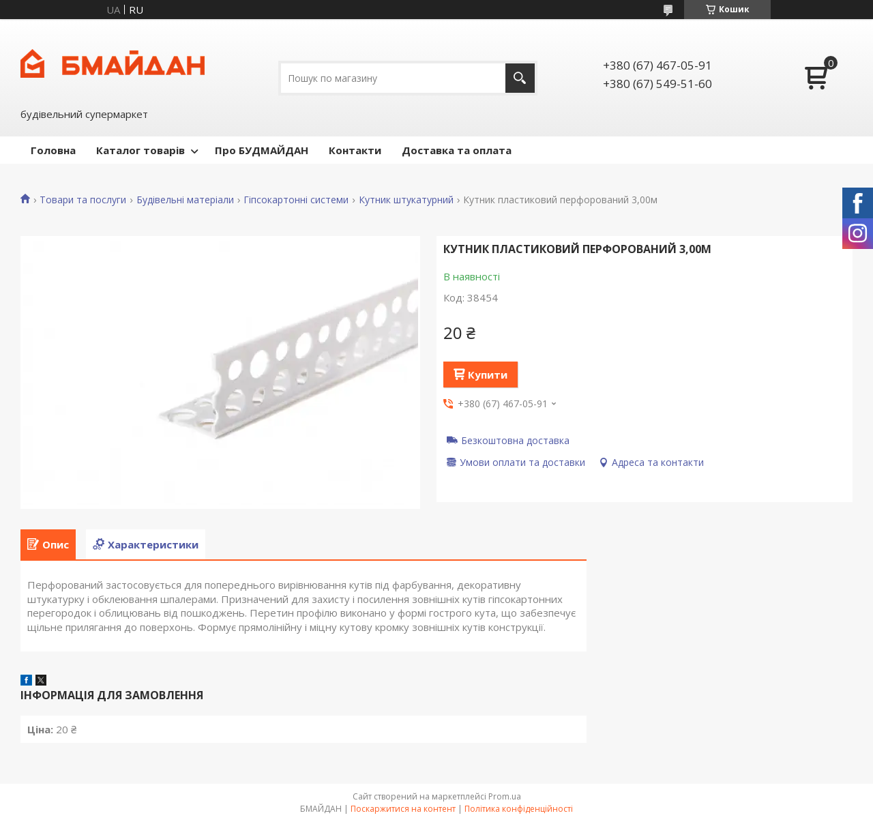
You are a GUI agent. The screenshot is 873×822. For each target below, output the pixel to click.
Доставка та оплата (457, 150)
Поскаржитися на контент (403, 808)
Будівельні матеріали (185, 200)
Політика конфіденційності (518, 808)
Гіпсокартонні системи (296, 200)
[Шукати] (520, 78)
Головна (53, 150)
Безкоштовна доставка (515, 440)
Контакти (355, 150)
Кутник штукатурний (406, 200)
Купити (487, 374)
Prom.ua (504, 796)
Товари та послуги (83, 200)
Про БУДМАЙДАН (261, 150)
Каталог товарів (140, 150)
